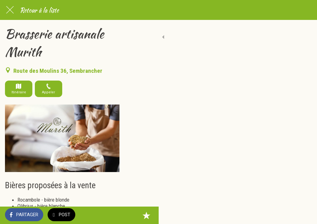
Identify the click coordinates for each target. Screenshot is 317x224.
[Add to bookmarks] (304, 215)
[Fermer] (10, 10)
